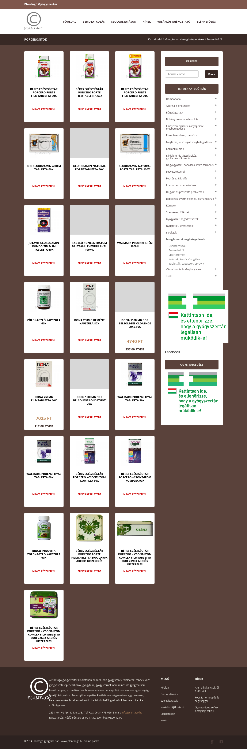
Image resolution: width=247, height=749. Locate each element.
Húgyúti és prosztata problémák (185, 192)
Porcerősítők (215, 39)
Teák (169, 276)
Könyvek (171, 205)
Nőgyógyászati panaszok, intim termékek (190, 165)
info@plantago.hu (131, 712)
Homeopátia (173, 99)
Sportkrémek (177, 254)
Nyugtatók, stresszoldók (180, 226)
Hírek (146, 21)
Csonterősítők (177, 246)
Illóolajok (171, 232)
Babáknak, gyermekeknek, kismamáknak (190, 199)
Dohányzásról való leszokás (182, 119)
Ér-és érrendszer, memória (182, 135)
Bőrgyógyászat (174, 112)
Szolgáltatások (123, 21)
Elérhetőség (206, 21)
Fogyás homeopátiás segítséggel (207, 699)
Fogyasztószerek (175, 172)
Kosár (164, 720)
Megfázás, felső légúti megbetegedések (189, 142)
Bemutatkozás (94, 21)
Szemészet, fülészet (177, 212)
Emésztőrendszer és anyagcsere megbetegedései (185, 127)
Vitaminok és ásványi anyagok (183, 269)
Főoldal (69, 21)
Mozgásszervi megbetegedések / (185, 39)
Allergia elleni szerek (178, 106)
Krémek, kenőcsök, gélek (184, 259)
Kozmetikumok (175, 149)
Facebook (172, 352)
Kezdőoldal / (156, 39)
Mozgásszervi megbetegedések (185, 239)
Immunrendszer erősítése (181, 185)
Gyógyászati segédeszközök (182, 219)
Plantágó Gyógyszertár (40, 4)
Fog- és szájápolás (176, 178)
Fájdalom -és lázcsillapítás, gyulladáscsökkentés (181, 157)
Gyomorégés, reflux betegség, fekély (206, 709)
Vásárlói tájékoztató (173, 21)
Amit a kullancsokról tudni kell (207, 689)
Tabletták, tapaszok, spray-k (186, 263)
